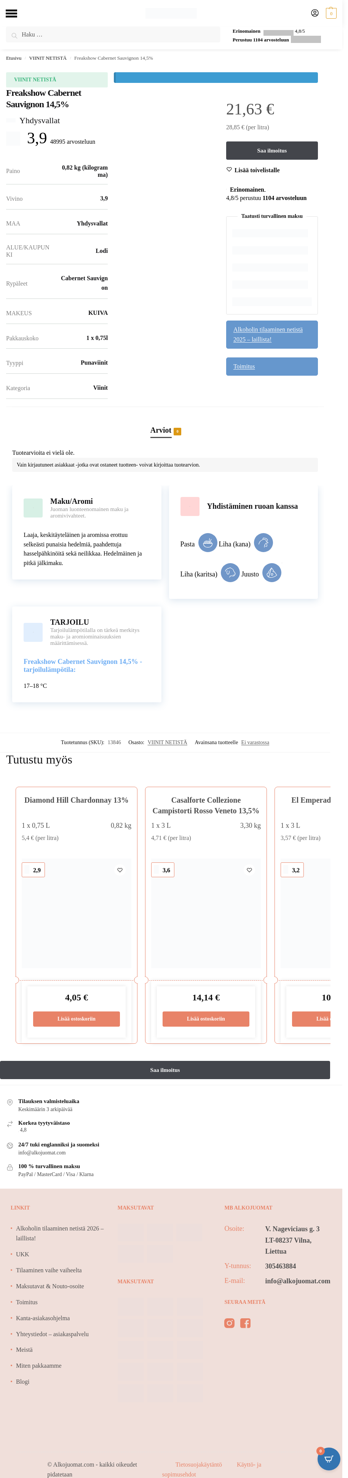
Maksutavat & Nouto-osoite (50, 1286)
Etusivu (14, 58)
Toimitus (244, 366)
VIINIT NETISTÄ (48, 58)
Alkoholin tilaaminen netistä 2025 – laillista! (268, 334)
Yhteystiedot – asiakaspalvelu (52, 1334)
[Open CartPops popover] (329, 1459)
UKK (22, 1254)
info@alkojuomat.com (297, 1281)
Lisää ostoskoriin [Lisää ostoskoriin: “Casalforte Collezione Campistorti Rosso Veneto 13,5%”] (206, 1019)
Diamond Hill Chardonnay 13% (76, 800)
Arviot (161, 430)
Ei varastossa (255, 742)
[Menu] (17, 13)
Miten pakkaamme (39, 1365)
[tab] (165, 422)
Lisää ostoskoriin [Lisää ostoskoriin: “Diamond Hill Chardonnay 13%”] (76, 1019)
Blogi (23, 1381)
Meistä (24, 1349)
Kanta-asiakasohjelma (43, 1318)
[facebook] (245, 1324)
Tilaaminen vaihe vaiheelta (49, 1270)
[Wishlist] (257, 170)
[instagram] (229, 1324)
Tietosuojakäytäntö (199, 1464)
